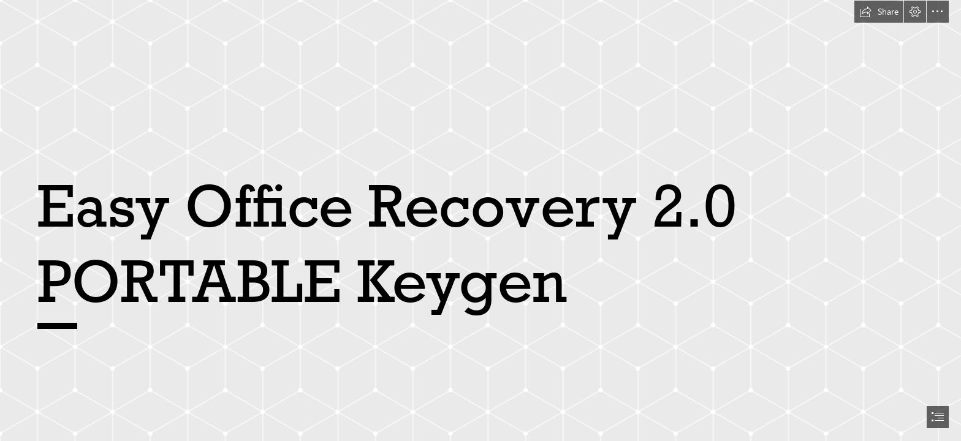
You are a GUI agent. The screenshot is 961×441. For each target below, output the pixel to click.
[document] (480, 220)
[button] (878, 12)
